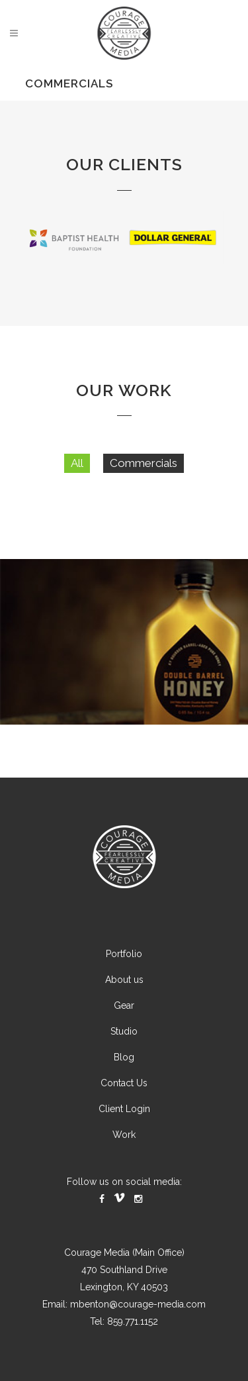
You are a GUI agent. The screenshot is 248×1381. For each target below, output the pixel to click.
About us (124, 1004)
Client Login (124, 1134)
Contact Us (124, 1108)
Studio (124, 1056)
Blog (124, 1082)
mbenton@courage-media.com (138, 1329)
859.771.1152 (132, 1346)
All (77, 488)
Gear (124, 1030)
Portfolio (124, 979)
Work (124, 1159)
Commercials (143, 488)
